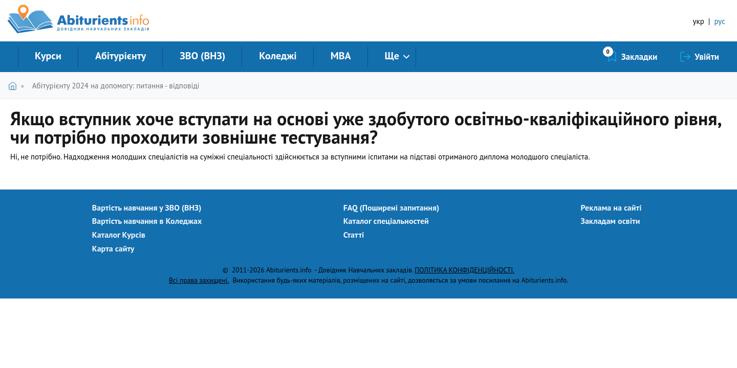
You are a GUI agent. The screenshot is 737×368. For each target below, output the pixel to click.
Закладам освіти (610, 221)
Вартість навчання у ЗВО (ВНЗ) (147, 207)
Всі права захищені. (199, 280)
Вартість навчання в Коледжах (147, 221)
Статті (353, 234)
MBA (341, 55)
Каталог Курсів (118, 234)
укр (698, 21)
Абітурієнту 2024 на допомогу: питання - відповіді (116, 85)
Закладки (639, 56)
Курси (48, 55)
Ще (392, 55)
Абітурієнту (120, 55)
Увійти (707, 56)
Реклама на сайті (611, 207)
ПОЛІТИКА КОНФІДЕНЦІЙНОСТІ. (464, 269)
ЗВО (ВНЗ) (202, 55)
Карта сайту (113, 248)
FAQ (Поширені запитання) (391, 207)
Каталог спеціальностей (386, 221)
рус (719, 21)
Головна (14, 85)
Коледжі (277, 55)
